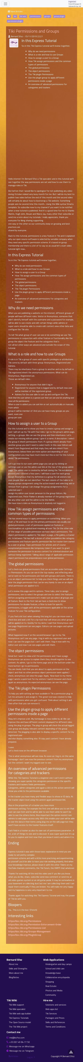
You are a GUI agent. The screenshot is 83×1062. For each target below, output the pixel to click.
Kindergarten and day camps (58, 964)
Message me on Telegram (21, 1050)
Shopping (49, 981)
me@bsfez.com (17, 1037)
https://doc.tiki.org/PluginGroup (24, 935)
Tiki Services (51, 1013)
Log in (30, 1057)
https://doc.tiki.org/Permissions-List (27, 928)
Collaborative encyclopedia (57, 977)
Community (50, 994)
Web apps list (51, 1009)
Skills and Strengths (18, 968)
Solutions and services (55, 1004)
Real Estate (50, 986)
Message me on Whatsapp (22, 1046)
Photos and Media (53, 990)
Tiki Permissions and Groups (33, 31)
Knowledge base (53, 973)
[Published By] (9, 36)
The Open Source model (20, 1022)
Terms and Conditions (55, 1026)
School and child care (54, 968)
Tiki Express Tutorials (19, 1018)
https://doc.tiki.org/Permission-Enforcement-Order (34, 924)
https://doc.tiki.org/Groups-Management (29, 931)
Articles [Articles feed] (13, 1056)
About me (13, 964)
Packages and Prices (54, 1018)
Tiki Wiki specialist (17, 1009)
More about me (16, 973)
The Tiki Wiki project (18, 1026)
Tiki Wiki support (16, 1004)
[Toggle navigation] (5, 4)
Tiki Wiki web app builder (20, 1013)
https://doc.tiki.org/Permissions (24, 921)
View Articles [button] (15, 11)
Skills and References (55, 1022)
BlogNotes (14, 977)
